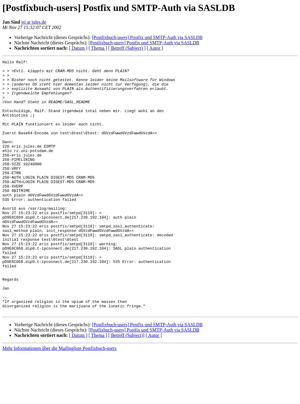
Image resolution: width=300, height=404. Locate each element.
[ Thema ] (98, 48)
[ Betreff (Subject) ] (126, 48)
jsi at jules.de (33, 22)
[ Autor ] (155, 48)
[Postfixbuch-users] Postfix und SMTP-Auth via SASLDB (147, 37)
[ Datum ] (78, 48)
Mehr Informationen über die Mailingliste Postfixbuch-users (59, 398)
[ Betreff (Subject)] (126, 385)
